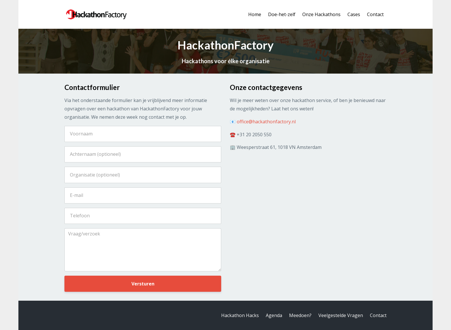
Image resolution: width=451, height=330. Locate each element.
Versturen (142, 284)
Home (254, 14)
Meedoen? (300, 315)
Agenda (274, 315)
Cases (353, 14)
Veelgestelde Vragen (340, 315)
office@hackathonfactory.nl (266, 121)
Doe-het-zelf (281, 14)
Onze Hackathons (321, 14)
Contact (375, 14)
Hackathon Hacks (240, 315)
